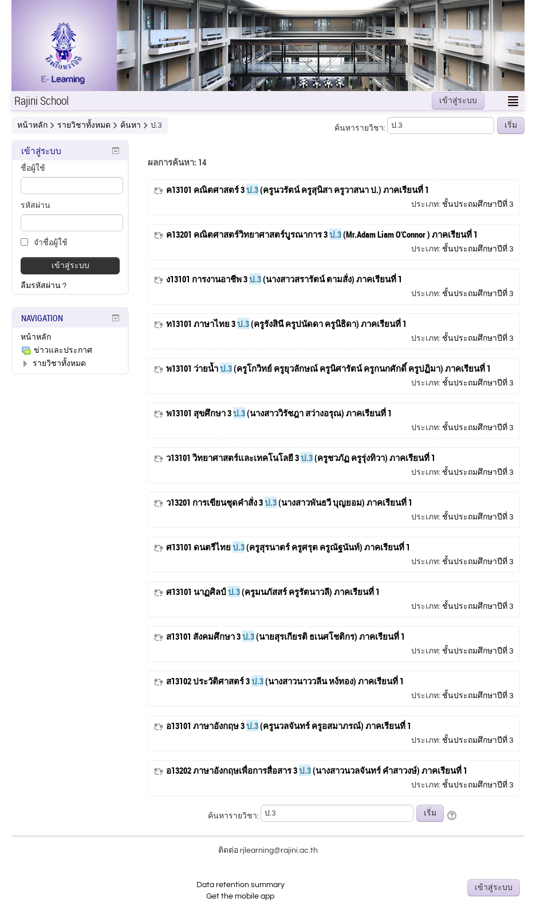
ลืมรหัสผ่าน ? (43, 286)
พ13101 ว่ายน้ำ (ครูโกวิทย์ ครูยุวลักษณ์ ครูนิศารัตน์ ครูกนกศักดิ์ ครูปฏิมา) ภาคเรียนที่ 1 (328, 368)
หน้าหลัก (36, 337)
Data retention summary (240, 885)
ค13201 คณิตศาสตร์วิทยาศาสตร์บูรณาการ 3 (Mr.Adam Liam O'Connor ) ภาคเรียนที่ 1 (322, 234)
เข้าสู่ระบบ (458, 101)
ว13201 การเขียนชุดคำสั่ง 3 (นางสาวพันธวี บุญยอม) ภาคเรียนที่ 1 (289, 502)
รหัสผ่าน (35, 206)
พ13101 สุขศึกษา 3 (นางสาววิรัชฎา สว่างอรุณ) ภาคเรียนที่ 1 (279, 413)
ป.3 (156, 125)
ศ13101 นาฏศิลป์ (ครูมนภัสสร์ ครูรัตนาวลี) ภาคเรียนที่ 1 (273, 592)
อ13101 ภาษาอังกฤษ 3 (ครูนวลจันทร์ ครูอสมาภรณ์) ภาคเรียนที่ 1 (288, 726)
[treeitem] (70, 337)
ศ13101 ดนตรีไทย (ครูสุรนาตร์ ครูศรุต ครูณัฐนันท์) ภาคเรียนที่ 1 (288, 547)
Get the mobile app (240, 896)
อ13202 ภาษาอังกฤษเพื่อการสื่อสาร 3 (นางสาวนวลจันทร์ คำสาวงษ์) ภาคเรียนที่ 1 (316, 770)
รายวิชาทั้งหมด (59, 364)
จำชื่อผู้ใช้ (44, 242)
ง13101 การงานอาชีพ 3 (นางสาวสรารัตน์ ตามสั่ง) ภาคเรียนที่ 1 (284, 279)
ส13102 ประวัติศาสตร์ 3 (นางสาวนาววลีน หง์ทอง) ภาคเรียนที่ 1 (285, 681)
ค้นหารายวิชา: (360, 128)
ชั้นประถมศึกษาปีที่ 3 (478, 204)
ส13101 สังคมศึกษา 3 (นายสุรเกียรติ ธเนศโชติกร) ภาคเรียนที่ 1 (285, 636)
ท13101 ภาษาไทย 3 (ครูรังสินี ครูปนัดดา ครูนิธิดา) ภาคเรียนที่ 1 (286, 324)
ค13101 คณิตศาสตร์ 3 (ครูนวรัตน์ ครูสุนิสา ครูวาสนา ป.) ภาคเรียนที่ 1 (297, 190)
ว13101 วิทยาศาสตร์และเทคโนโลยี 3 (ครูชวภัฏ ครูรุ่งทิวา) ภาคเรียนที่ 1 (300, 458)
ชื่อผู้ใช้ (33, 168)
